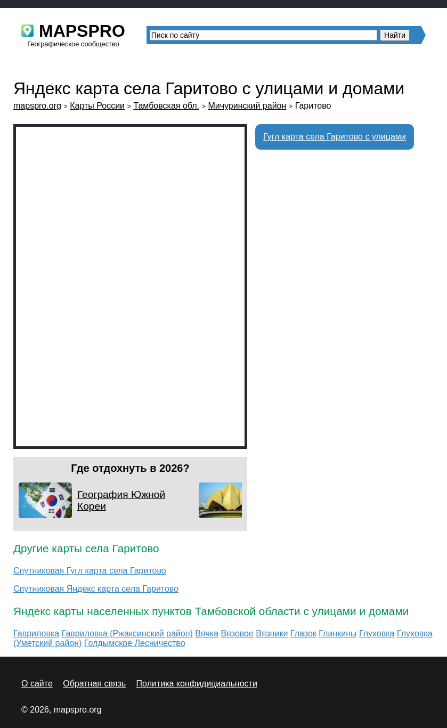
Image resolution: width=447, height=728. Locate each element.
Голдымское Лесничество (134, 643)
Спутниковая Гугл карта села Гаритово (89, 570)
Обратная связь (94, 683)
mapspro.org (37, 105)
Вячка (206, 633)
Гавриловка (36, 633)
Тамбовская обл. (166, 105)
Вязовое (237, 633)
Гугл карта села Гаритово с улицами (334, 136)
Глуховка (377, 633)
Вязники (272, 633)
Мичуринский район (247, 105)
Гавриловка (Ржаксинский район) (127, 633)
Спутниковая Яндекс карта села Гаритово (95, 588)
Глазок (303, 633)
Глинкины (337, 633)
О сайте (37, 683)
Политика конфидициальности (196, 683)
